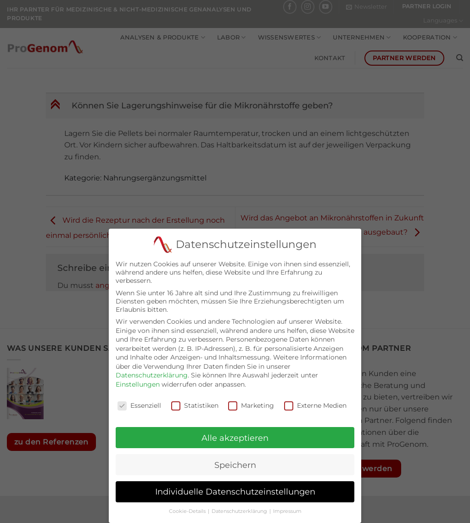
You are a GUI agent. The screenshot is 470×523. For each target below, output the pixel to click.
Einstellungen (138, 378)
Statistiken (194, 399)
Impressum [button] (287, 505)
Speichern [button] (235, 459)
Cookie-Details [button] (188, 505)
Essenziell (139, 399)
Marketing (251, 399)
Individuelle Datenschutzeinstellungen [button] (235, 485)
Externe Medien (315, 399)
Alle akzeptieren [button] (235, 432)
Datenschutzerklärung (152, 369)
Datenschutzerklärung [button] (240, 505)
